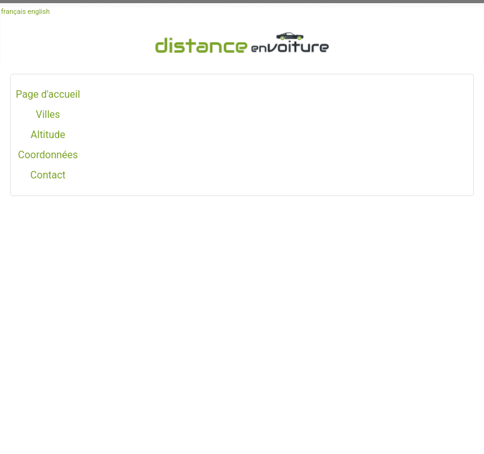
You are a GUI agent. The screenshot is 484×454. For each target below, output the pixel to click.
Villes (48, 114)
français (13, 12)
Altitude (48, 135)
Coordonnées (48, 155)
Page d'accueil (48, 94)
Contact (48, 175)
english (39, 12)
